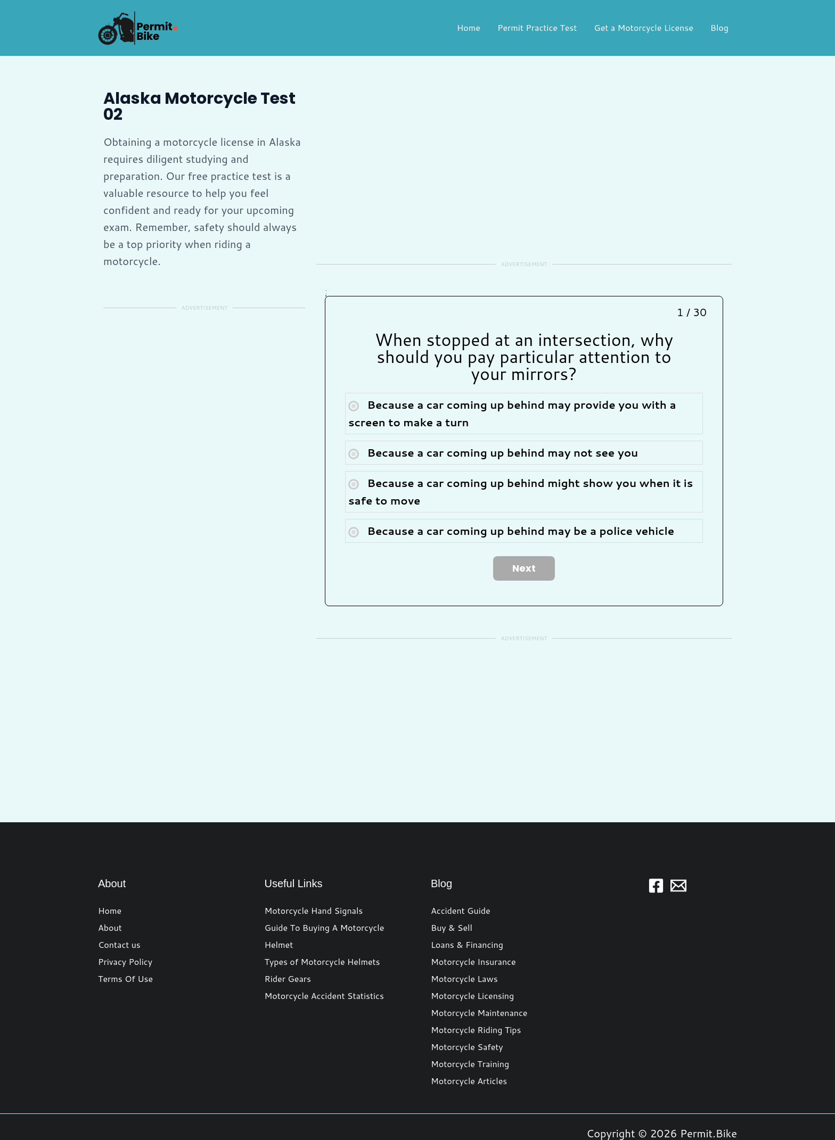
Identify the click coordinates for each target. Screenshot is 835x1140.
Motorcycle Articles (469, 1043)
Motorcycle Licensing (472, 958)
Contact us (119, 907)
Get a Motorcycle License (643, 27)
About (110, 889)
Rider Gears (288, 941)
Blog (719, 27)
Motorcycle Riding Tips (476, 992)
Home (468, 27)
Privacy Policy (125, 924)
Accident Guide (460, 872)
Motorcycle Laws (464, 941)
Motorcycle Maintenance (479, 975)
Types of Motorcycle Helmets (322, 924)
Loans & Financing (467, 907)
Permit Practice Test (537, 27)
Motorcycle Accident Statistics (324, 958)
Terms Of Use (125, 941)
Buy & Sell (451, 889)
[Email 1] (678, 848)
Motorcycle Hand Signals (314, 872)
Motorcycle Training (470, 1026)
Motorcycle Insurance (473, 924)
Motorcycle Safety (467, 1009)
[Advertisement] (204, 403)
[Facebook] (656, 848)
